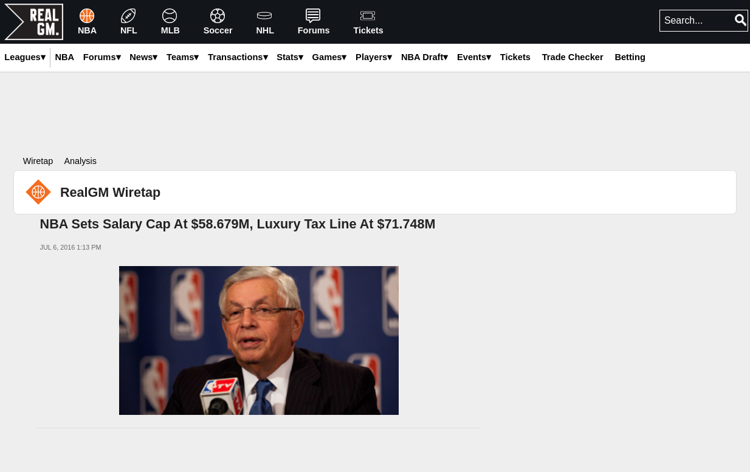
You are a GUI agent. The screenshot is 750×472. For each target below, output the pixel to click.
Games (329, 57)
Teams (183, 57)
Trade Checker (573, 57)
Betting (629, 57)
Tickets (515, 57)
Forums (102, 57)
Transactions (237, 57)
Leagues (24, 57)
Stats (290, 57)
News (143, 57)
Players (374, 57)
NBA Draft (424, 57)
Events (474, 57)
